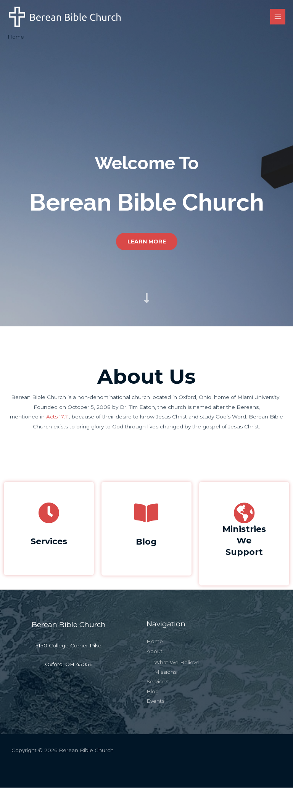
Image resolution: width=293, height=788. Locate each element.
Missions (165, 672)
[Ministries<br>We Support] (244, 513)
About (154, 651)
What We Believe (177, 662)
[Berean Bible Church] (65, 16)
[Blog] (146, 513)
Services (48, 541)
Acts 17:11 (57, 417)
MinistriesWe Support (244, 540)
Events (155, 701)
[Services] (49, 513)
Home (154, 642)
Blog (146, 541)
